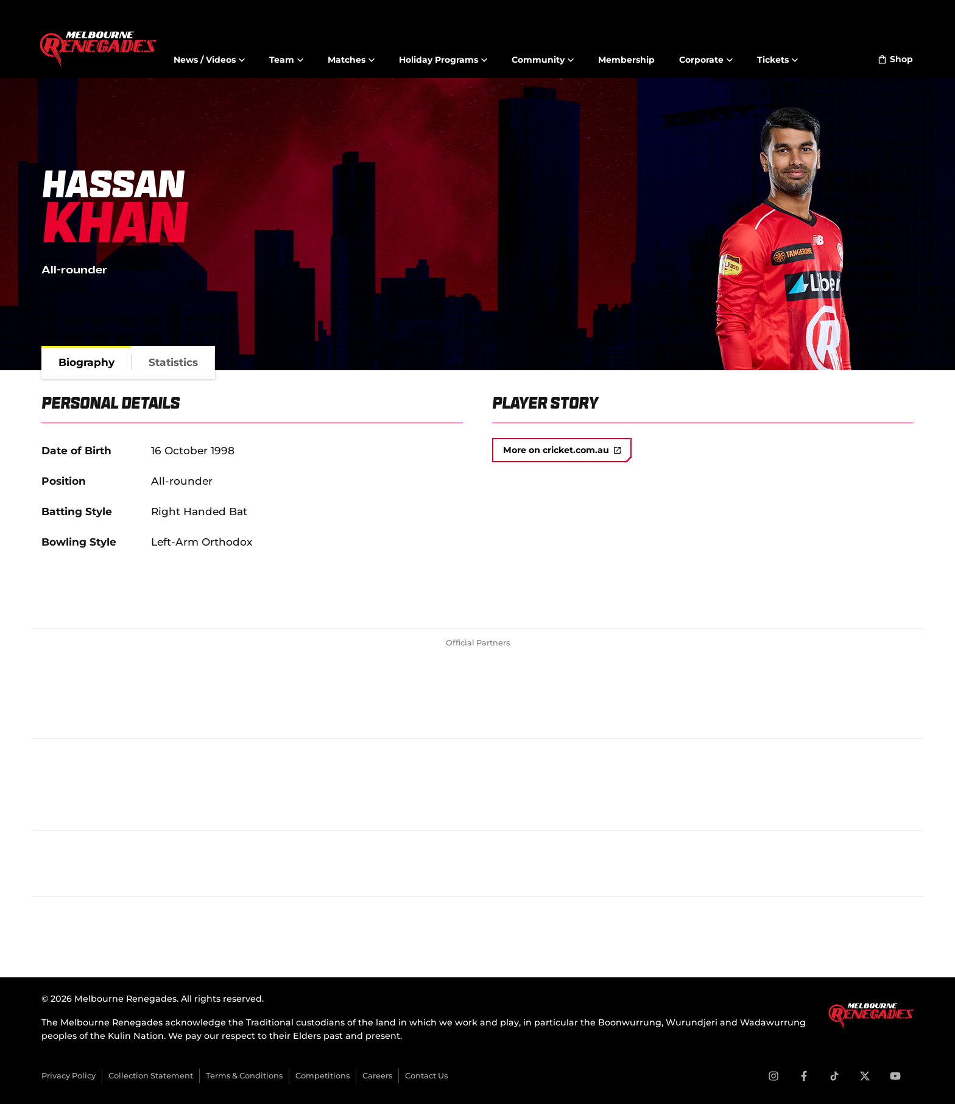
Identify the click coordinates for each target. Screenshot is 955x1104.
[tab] (86, 362)
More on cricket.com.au (562, 450)
